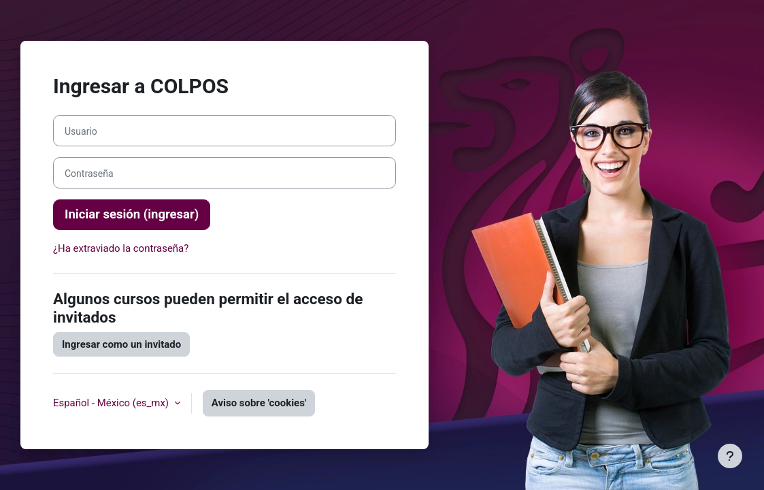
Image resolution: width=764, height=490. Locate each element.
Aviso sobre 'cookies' (259, 403)
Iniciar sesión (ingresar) (132, 214)
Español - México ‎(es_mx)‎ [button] (112, 403)
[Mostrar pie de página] (730, 456)
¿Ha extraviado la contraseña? (120, 248)
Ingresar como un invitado (121, 344)
